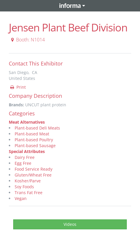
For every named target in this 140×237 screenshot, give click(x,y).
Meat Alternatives (27, 122)
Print (17, 87)
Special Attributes (27, 151)
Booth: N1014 (27, 39)
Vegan (21, 198)
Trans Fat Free (28, 192)
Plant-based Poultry (34, 139)
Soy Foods (24, 186)
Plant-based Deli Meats (37, 128)
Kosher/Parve (28, 181)
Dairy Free (25, 157)
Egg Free (23, 163)
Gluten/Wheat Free (33, 175)
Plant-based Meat (32, 134)
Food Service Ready (33, 169)
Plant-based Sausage (35, 145)
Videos (70, 224)
